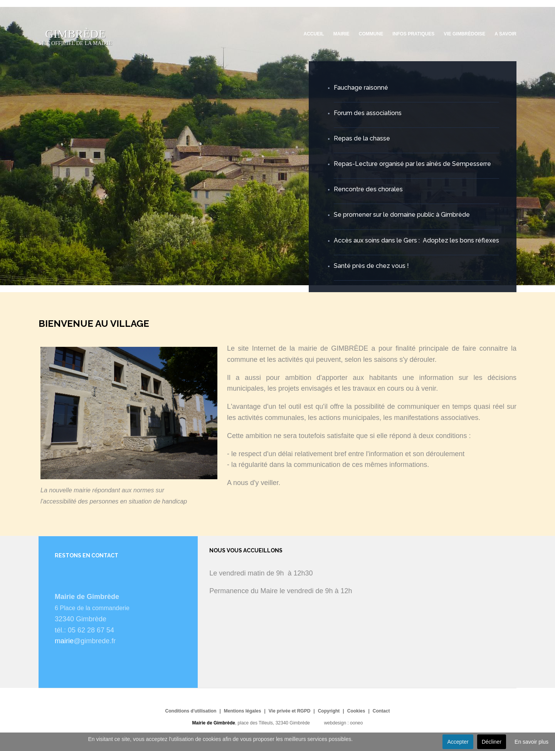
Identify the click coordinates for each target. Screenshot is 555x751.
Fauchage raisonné (361, 87)
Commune (371, 34)
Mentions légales (242, 711)
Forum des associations (368, 113)
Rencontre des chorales (368, 189)
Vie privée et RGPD (290, 711)
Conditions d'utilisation (191, 711)
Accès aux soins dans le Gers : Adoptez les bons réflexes (416, 240)
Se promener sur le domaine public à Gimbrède (402, 214)
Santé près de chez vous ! (371, 265)
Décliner (491, 742)
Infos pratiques (413, 34)
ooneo (356, 723)
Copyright (329, 711)
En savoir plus (531, 742)
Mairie (341, 34)
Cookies (356, 711)
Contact (381, 711)
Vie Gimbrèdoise (464, 34)
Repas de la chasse (362, 138)
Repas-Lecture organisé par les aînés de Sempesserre (412, 163)
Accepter (457, 742)
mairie (64, 641)
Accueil (314, 34)
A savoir (505, 34)
